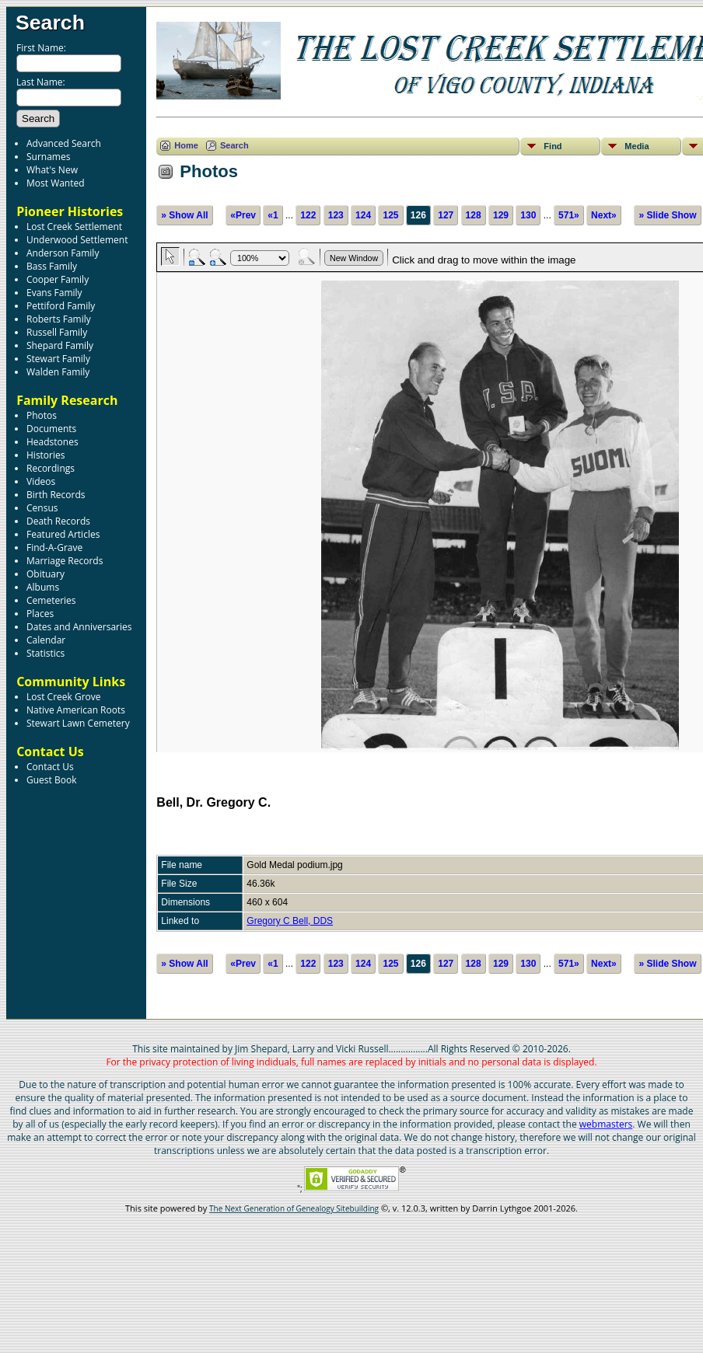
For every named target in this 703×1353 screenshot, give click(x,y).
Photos (41, 415)
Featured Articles (63, 534)
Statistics (45, 653)
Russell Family (56, 332)
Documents (51, 428)
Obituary (45, 574)
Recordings (50, 468)
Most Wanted (55, 183)
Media (636, 146)
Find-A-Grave (54, 547)
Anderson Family (62, 253)
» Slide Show (667, 215)
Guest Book (51, 779)
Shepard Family (59, 345)
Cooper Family (57, 279)
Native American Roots (75, 710)
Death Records (58, 521)
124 (363, 215)
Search (50, 22)
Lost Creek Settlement (74, 226)
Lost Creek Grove (63, 696)
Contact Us (50, 766)
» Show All (184, 215)
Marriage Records (64, 560)
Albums (42, 587)
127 (445, 215)
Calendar (45, 640)
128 (473, 215)
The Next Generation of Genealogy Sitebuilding (294, 1208)
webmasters (606, 1124)
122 (308, 215)
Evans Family (54, 292)
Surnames (48, 156)
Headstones (52, 441)
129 (501, 215)
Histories (45, 455)
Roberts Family (58, 319)
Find (552, 146)
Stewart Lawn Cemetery (78, 723)
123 (336, 215)
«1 (273, 215)
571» (568, 215)
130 (528, 215)
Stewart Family (58, 358)
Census (42, 507)
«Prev (243, 215)
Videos (40, 481)
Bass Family (51, 266)
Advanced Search (63, 143)
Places (40, 613)
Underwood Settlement (77, 239)
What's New (52, 169)
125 (390, 215)
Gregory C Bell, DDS (290, 920)
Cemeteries (51, 600)
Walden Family (57, 371)
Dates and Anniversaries (78, 626)
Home (186, 145)
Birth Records (56, 494)
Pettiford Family (60, 305)
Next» (604, 215)
